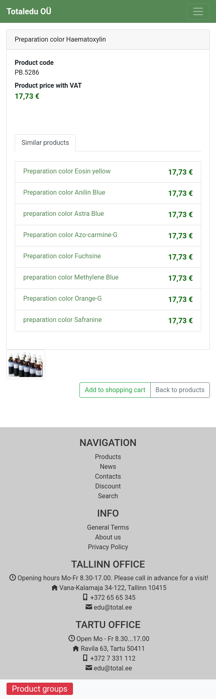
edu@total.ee (113, 607)
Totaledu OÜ (29, 11)
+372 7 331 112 (113, 658)
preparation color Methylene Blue (71, 277)
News (108, 466)
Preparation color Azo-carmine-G (70, 235)
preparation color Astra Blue (63, 213)
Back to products (180, 390)
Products (108, 457)
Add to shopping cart (115, 390)
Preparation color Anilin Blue (64, 192)
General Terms (108, 527)
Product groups (40, 689)
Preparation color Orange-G (62, 298)
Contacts (108, 476)
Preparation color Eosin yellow (66, 171)
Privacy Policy (108, 547)
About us (108, 537)
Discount (108, 486)
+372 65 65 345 (113, 597)
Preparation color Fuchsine (62, 256)
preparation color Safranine (62, 320)
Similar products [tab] (45, 142)
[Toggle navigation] (198, 11)
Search (108, 496)
